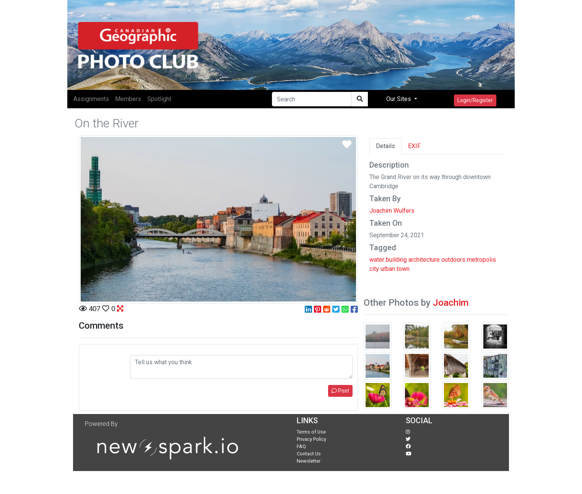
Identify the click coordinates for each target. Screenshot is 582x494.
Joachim (450, 302)
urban (387, 268)
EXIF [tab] (414, 146)
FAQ (301, 446)
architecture (424, 259)
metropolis (481, 259)
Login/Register (475, 100)
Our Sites (399, 99)
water (376, 259)
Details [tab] (385, 146)
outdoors (453, 259)
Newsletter (308, 461)
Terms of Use (311, 432)
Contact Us (309, 454)
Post (340, 391)
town (403, 268)
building (396, 259)
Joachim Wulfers (392, 210)
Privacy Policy (311, 439)
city (374, 268)
